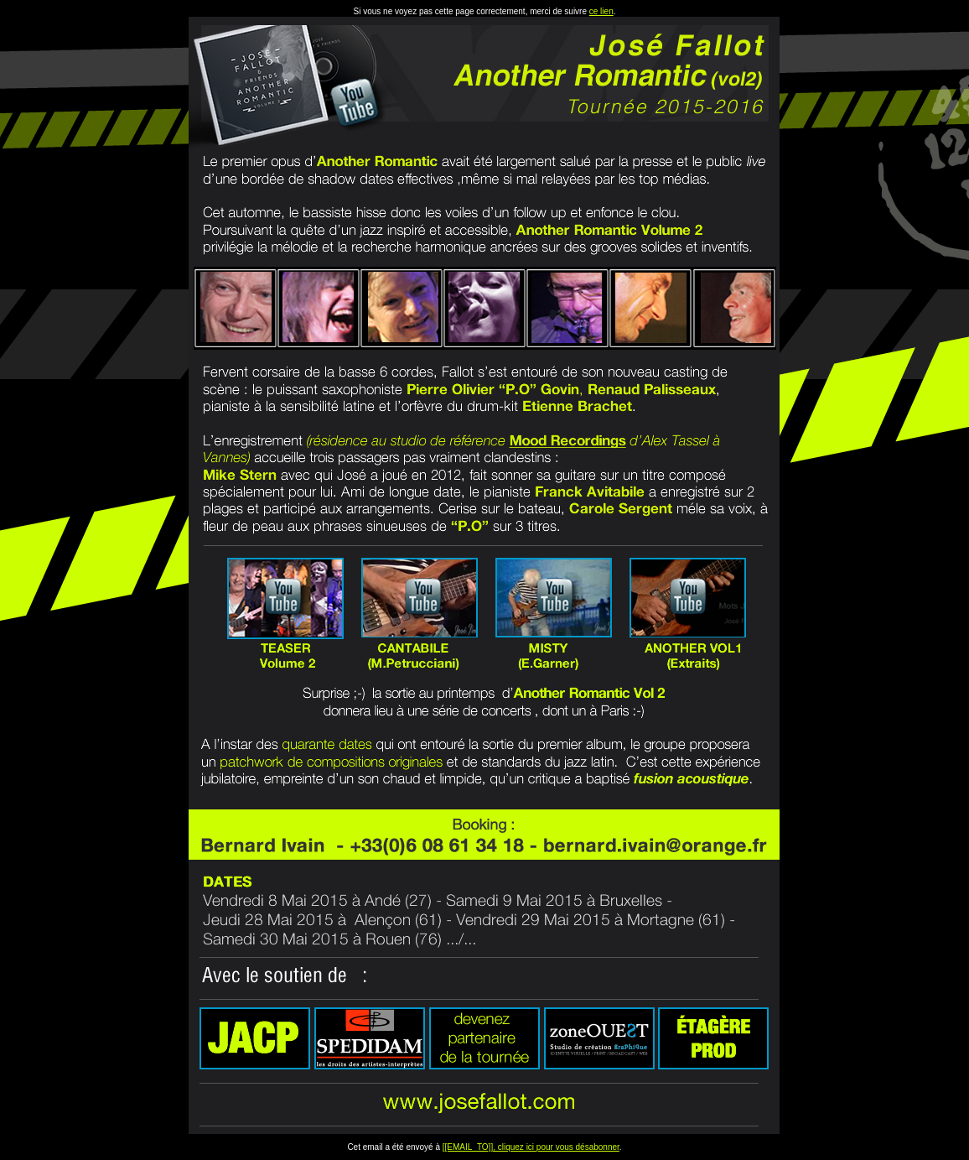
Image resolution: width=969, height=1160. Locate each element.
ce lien (601, 11)
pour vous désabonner (577, 1147)
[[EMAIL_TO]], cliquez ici (489, 1147)
